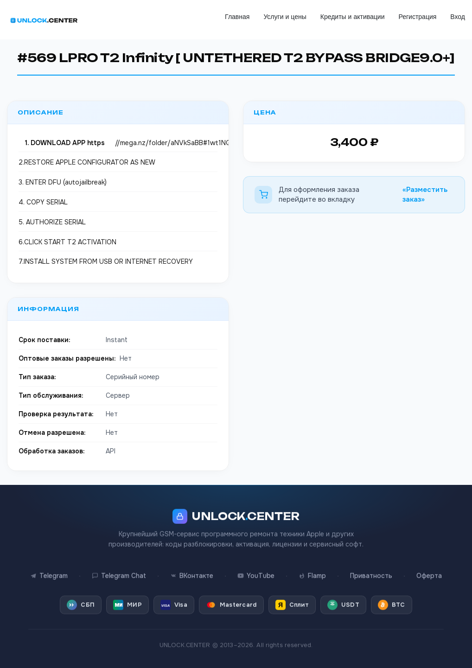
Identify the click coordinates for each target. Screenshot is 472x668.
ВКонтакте (191, 568)
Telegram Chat (119, 568)
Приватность (371, 568)
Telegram (49, 568)
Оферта (429, 568)
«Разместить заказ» (424, 194)
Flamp (312, 568)
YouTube (255, 568)
